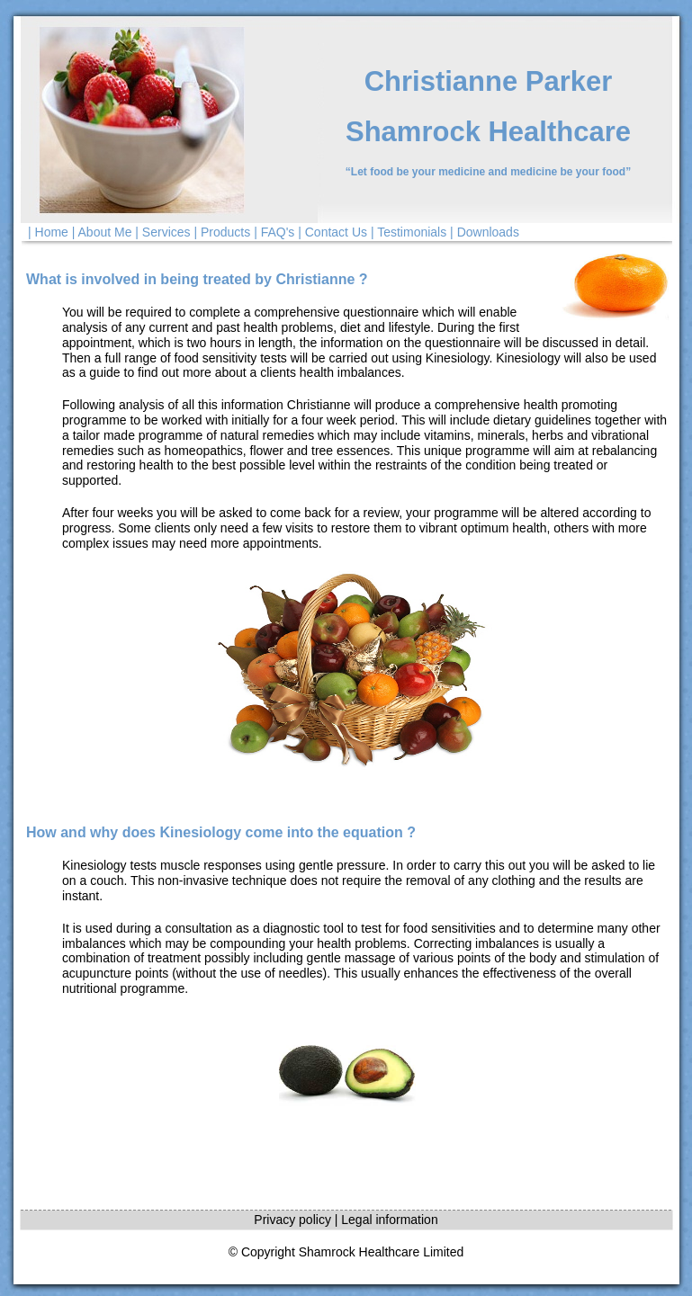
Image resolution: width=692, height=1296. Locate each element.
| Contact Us (332, 232)
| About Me (102, 232)
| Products (221, 232)
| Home (48, 232)
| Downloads (484, 232)
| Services (162, 232)
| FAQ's (274, 232)
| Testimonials (408, 232)
